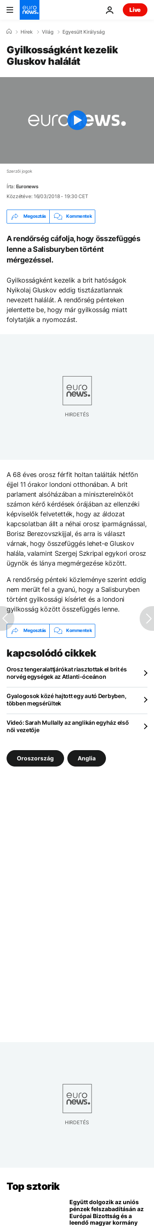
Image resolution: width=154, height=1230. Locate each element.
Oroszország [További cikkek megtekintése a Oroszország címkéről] (35, 758)
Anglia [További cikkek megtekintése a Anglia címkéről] (87, 758)
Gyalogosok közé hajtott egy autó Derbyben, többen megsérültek (66, 699)
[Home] (9, 31)
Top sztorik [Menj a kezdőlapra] (33, 1186)
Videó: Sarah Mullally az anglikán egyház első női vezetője (68, 726)
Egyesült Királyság (83, 32)
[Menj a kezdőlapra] (29, 10)
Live (135, 9)
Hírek (27, 32)
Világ (47, 32)
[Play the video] (77, 120)
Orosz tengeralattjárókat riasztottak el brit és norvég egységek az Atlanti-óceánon (67, 673)
